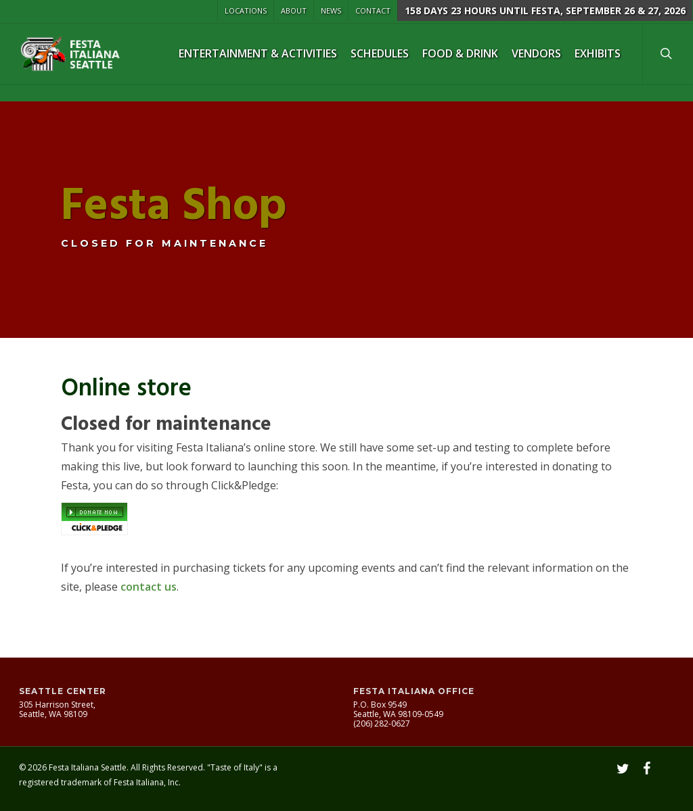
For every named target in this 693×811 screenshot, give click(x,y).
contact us (148, 586)
